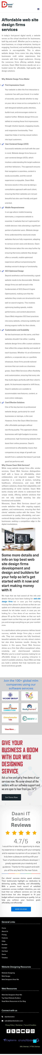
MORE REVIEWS (21, 909)
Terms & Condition (30, 1025)
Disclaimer (19, 1025)
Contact (4, 948)
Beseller (4, 944)
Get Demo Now (11, 797)
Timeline (5, 957)
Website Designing (8, 973)
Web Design (6, 976)
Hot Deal (5, 951)
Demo (4, 954)
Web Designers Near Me (10, 979)
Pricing (4, 934)
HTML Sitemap (35, 1046)
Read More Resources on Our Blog (14, 1001)
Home (4, 928)
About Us (5, 931)
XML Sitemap (24, 1046)
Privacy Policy (9, 1025)
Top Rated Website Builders (11, 998)
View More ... (10, 729)
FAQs (3, 941)
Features (5, 938)
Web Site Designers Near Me (12, 995)
